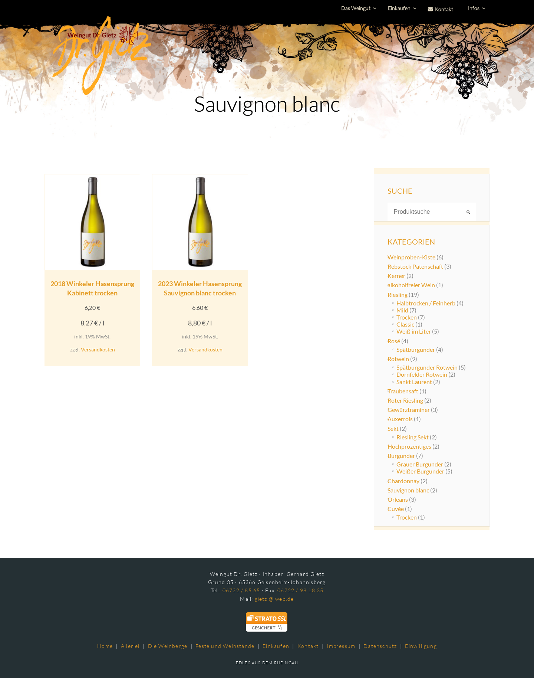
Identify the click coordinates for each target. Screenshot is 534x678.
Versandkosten (98, 349)
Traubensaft (403, 390)
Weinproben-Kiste (411, 257)
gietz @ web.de (274, 599)
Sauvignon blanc (408, 490)
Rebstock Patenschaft (415, 266)
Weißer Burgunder (420, 471)
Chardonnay (403, 480)
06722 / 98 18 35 (300, 590)
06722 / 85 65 (241, 590)
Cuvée (396, 508)
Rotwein (398, 358)
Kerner (396, 275)
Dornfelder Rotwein (421, 374)
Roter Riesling (405, 400)
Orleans (398, 499)
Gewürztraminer (409, 409)
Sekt (393, 428)
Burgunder (401, 455)
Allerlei (130, 646)
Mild (402, 310)
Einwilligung (420, 646)
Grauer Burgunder (419, 464)
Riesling (398, 294)
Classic (405, 324)
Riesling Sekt (412, 436)
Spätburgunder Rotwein (427, 367)
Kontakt (308, 646)
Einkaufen (276, 646)
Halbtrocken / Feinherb (425, 303)
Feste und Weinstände (224, 646)
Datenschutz (380, 646)
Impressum (341, 646)
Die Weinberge (168, 646)
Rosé (394, 340)
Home (105, 646)
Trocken (406, 317)
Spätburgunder (415, 349)
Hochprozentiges (409, 446)
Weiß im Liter (413, 331)
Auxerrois (400, 418)
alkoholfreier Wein (411, 284)
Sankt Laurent (414, 381)
